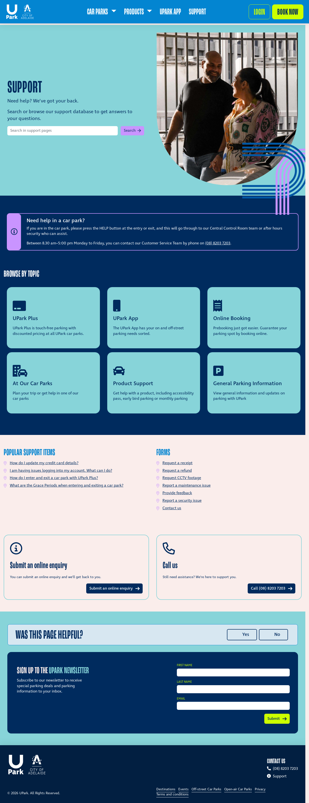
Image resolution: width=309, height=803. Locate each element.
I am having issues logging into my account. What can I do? (61, 470)
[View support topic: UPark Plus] (53, 317)
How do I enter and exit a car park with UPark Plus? (54, 478)
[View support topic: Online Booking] (253, 317)
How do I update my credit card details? (44, 463)
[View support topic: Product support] (153, 382)
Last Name (184, 682)
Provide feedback (177, 493)
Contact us (171, 508)
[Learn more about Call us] (229, 567)
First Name (184, 665)
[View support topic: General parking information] (253, 382)
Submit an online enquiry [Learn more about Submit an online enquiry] (111, 588)
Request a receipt (177, 463)
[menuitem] (101, 13)
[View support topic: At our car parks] (53, 382)
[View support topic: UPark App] (153, 317)
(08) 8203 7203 (217, 243)
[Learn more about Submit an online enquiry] (76, 567)
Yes (245, 635)
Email (181, 699)
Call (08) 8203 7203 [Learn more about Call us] (268, 588)
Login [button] (257, 14)
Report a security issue (182, 500)
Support (277, 776)
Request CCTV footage (181, 478)
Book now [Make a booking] (285, 14)
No (277, 635)
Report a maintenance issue (186, 485)
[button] (132, 130)
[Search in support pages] (62, 130)
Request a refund (177, 470)
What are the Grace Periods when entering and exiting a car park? (66, 485)
